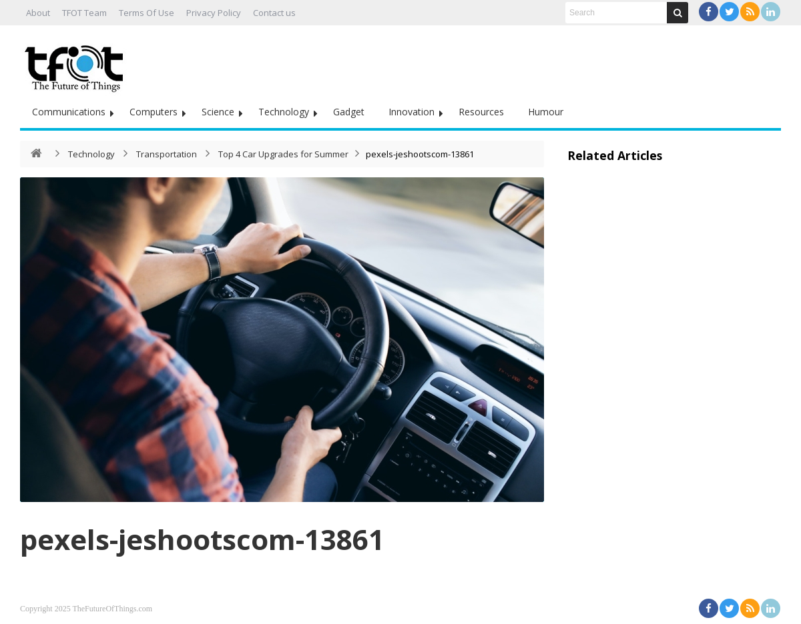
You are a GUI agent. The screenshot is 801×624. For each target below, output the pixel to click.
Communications (68, 111)
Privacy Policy (213, 13)
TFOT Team (84, 13)
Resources (481, 111)
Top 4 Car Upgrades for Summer (283, 154)
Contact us (274, 13)
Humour (545, 111)
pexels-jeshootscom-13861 (202, 539)
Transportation (166, 154)
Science (218, 111)
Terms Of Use (146, 13)
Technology (283, 111)
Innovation (411, 111)
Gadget (348, 111)
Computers (153, 111)
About (38, 13)
